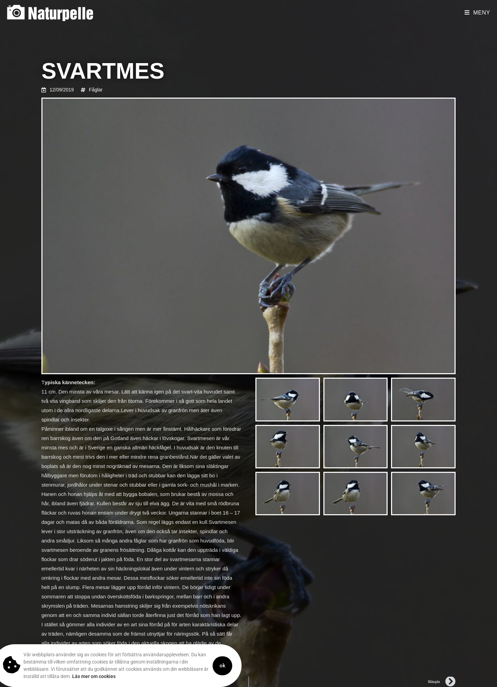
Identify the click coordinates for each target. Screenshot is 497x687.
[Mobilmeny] (477, 13)
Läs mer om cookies (78, 676)
